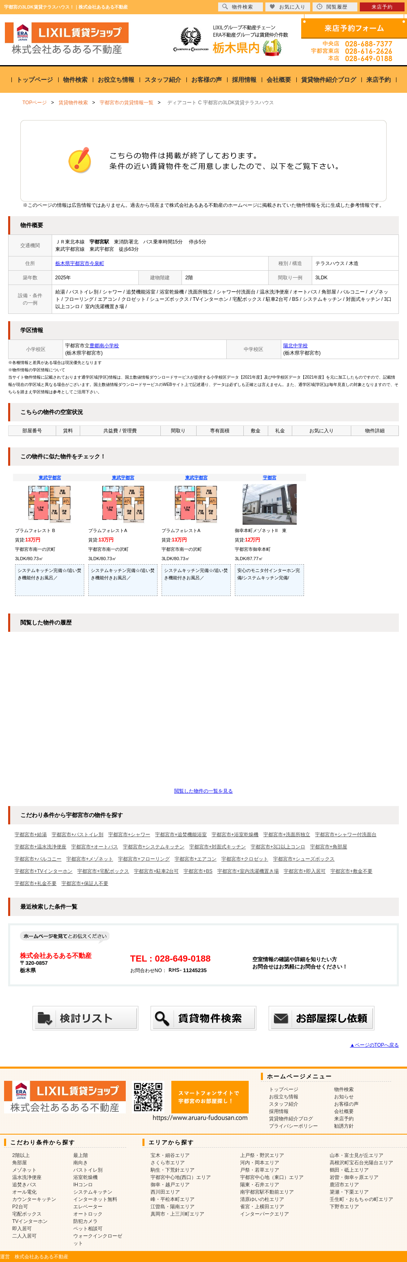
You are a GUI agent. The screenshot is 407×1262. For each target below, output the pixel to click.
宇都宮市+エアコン (196, 859)
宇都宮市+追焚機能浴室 (181, 834)
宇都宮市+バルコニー (38, 859)
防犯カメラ (85, 1221)
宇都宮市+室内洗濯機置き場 (248, 871)
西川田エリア (165, 1192)
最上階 (80, 1155)
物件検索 (75, 79)
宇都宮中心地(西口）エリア (181, 1177)
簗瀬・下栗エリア (349, 1192)
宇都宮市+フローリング (144, 859)
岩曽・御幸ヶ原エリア (354, 1177)
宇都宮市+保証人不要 (84, 883)
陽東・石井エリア (259, 1185)
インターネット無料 (95, 1199)
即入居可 (22, 1228)
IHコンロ (83, 1185)
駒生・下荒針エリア (173, 1170)
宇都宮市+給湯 (31, 834)
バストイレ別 (88, 1170)
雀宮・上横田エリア (262, 1206)
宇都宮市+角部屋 (328, 847)
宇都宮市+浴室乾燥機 (235, 834)
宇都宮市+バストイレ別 (77, 834)
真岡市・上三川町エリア (177, 1214)
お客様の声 (206, 79)
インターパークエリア (264, 1214)
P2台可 (20, 1206)
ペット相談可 (88, 1228)
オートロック (88, 1214)
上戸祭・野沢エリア (262, 1155)
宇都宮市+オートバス (94, 847)
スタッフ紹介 (162, 79)
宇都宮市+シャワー (129, 834)
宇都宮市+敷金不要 (351, 871)
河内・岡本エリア (259, 1163)
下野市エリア (344, 1206)
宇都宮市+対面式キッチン (217, 847)
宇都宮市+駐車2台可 (156, 871)
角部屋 (19, 1163)
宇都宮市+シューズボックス (304, 859)
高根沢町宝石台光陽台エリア (361, 1163)
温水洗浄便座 (27, 1177)
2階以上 (21, 1155)
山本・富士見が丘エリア (356, 1155)
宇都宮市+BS (198, 871)
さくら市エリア (168, 1163)
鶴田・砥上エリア (349, 1170)
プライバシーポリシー (293, 1126)
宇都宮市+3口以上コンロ (278, 847)
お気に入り (287, 7)
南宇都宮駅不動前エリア (267, 1192)
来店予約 (378, 79)
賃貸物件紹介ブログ (328, 79)
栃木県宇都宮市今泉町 (79, 263)
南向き (80, 1163)
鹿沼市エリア (344, 1185)
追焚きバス (24, 1185)
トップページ (34, 79)
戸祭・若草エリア (259, 1170)
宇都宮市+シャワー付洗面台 (345, 834)
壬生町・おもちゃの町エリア (361, 1199)
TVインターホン (30, 1221)
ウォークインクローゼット (97, 1239)
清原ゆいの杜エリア (262, 1199)
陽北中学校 (295, 345)
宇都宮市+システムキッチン (153, 847)
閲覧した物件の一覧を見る (203, 791)
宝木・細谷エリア (170, 1155)
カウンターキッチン (34, 1199)
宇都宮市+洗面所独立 (286, 834)
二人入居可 (24, 1236)
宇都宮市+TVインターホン (43, 871)
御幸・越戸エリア (170, 1185)
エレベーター (88, 1206)
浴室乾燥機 (85, 1177)
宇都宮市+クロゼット (244, 859)
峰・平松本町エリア (173, 1199)
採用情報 (244, 79)
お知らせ (344, 1097)
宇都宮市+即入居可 (305, 871)
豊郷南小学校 (104, 345)
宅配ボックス (27, 1214)
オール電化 (24, 1192)
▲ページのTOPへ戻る (374, 1045)
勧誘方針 (344, 1126)
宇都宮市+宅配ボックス (103, 871)
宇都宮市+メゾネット (89, 859)
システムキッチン (92, 1192)
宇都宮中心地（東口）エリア (272, 1177)
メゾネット (24, 1170)
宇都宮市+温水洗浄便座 (40, 847)
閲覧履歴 (332, 7)
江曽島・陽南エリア (173, 1206)
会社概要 (279, 79)
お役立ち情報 (116, 79)
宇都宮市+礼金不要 (36, 883)
